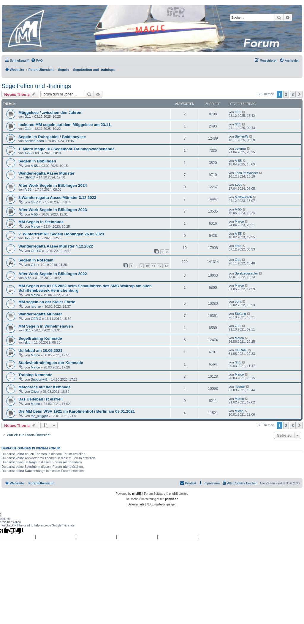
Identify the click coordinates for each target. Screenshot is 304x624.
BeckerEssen (34, 141)
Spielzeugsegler (246, 273)
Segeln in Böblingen (37, 161)
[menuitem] (37, 60)
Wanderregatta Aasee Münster (46, 173)
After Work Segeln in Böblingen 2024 (52, 185)
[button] (300, 94)
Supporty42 (39, 379)
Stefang (240, 313)
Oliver (35, 391)
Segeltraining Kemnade (40, 338)
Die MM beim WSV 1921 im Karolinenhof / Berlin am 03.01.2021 (76, 411)
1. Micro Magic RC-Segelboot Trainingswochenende (66, 149)
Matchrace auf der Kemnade (44, 387)
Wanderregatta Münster (40, 314)
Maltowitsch (243, 197)
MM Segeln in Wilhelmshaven (45, 326)
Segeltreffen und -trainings (36, 86)
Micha (239, 411)
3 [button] (293, 94)
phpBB (136, 493)
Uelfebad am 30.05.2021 (40, 350)
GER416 (241, 350)
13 (166, 266)
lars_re (36, 306)
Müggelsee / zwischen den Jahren (49, 112)
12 (159, 266)
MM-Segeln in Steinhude (41, 222)
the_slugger (39, 416)
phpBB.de (171, 499)
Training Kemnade (35, 375)
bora (238, 246)
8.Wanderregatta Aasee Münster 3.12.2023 (57, 197)
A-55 (28, 153)
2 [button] (286, 94)
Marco (35, 226)
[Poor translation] (16, 531)
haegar (240, 386)
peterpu (240, 148)
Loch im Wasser (246, 173)
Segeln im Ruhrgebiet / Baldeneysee (52, 137)
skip (28, 342)
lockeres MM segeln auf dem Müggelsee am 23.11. (65, 124)
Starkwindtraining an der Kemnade (50, 362)
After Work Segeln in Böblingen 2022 (52, 274)
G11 (28, 116)
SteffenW (241, 136)
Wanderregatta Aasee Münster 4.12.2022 (55, 246)
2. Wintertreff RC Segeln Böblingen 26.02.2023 (61, 234)
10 (147, 266)
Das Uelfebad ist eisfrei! (40, 399)
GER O (30, 177)
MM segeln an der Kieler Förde (46, 302)
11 (153, 266)
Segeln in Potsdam (35, 260)
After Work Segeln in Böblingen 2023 (52, 210)
